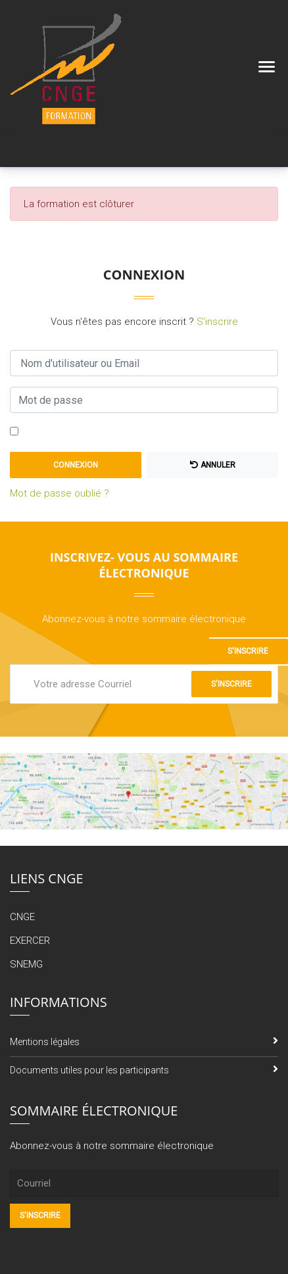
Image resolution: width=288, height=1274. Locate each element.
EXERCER (30, 940)
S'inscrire (217, 322)
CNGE (22, 917)
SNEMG (26, 964)
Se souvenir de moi (66, 432)
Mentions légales (45, 1042)
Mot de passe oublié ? (59, 493)
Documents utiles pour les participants (89, 1070)
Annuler (212, 465)
